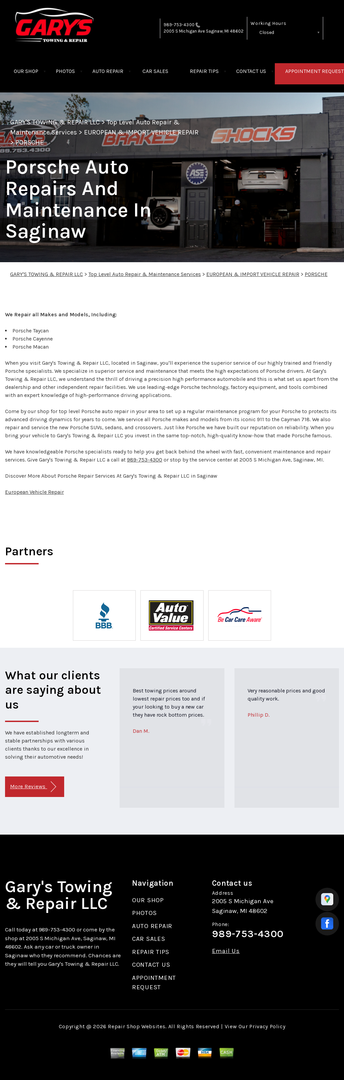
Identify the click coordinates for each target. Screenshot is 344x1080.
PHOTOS (65, 71)
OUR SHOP (26, 71)
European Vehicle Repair (34, 492)
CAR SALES (155, 71)
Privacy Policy (267, 1026)
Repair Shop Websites (136, 1026)
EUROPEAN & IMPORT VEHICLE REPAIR (141, 132)
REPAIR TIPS (204, 71)
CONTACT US (251, 71)
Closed (266, 32)
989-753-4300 (179, 24)
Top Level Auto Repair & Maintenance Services (144, 274)
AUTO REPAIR (107, 71)
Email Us (226, 951)
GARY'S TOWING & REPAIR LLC (55, 122)
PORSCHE (29, 142)
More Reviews (33, 786)
